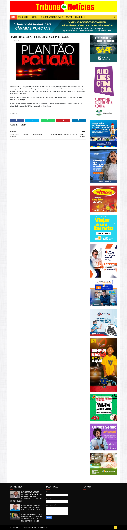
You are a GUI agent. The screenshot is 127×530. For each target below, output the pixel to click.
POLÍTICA (34, 17)
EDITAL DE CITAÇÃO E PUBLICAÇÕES (51, 17)
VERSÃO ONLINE (23, 17)
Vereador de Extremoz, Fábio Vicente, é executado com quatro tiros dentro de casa (31, 507)
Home (13, 17)
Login (47, 527)
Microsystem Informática (38, 527)
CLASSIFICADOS (80, 17)
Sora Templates (19, 527)
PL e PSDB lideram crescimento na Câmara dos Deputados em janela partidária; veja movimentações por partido (32, 517)
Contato (69, 17)
